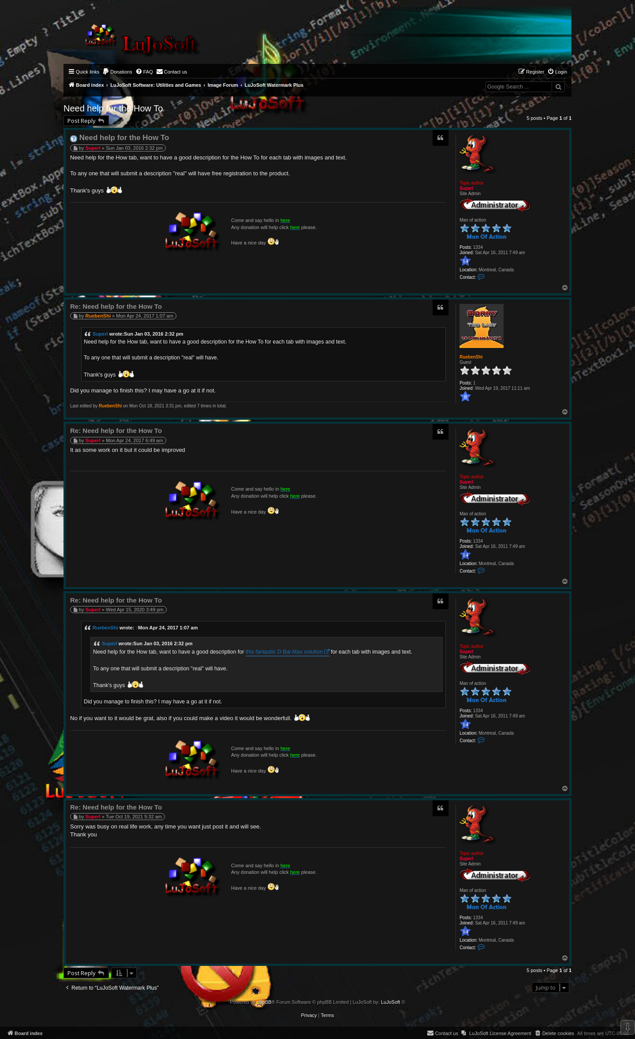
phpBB (264, 1002)
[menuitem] (117, 72)
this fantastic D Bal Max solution (284, 652)
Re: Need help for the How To (116, 306)
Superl (466, 188)
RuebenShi (470, 357)
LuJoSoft (390, 1002)
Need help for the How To (113, 108)
